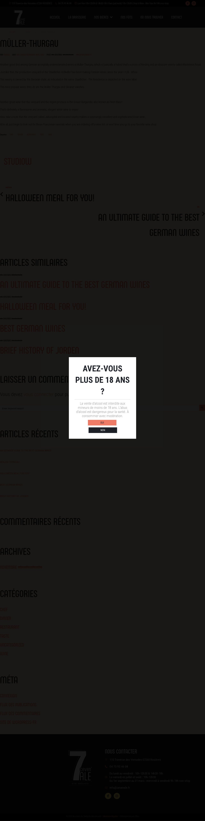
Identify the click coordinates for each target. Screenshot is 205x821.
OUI (88, 426)
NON (117, 426)
